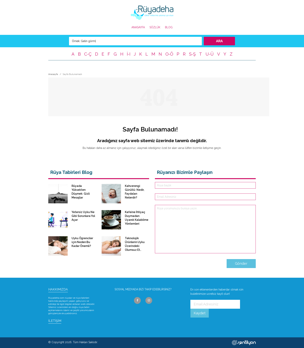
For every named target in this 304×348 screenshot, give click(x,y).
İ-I (128, 54)
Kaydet (200, 313)
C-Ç (88, 54)
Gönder (241, 263)
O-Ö (169, 54)
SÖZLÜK (154, 27)
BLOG (169, 27)
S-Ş (192, 54)
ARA (219, 41)
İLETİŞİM (54, 321)
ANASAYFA (138, 27)
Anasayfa (53, 74)
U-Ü (210, 54)
